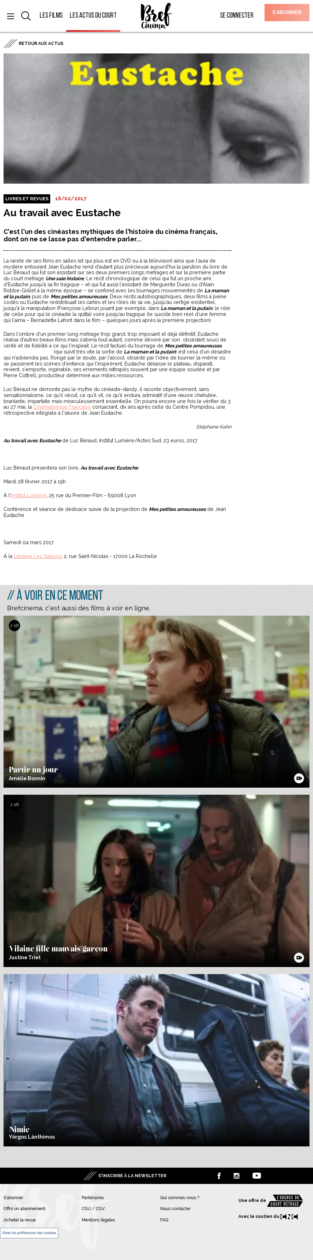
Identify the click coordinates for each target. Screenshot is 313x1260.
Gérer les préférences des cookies (29, 1233)
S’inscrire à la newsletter (132, 1175)
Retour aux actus (41, 43)
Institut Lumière (28, 495)
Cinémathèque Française (62, 407)
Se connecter (237, 15)
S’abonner (287, 12)
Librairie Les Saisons (37, 556)
